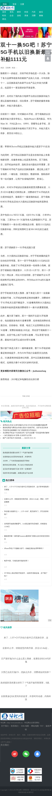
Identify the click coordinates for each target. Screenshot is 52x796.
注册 (22, 4)
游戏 (19, 16)
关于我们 (5, 726)
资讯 (11, 12)
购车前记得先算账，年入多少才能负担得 (18, 465)
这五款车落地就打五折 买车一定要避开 (17, 469)
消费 (34, 16)
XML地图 (25, 726)
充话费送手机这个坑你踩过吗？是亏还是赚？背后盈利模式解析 (26, 433)
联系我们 (15, 726)
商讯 (4, 19)
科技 (26, 12)
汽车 (34, 12)
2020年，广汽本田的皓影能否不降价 (16, 461)
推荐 (5, 555)
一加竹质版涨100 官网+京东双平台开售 (17, 435)
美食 (26, 16)
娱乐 (41, 12)
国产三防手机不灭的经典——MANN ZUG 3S (19, 438)
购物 (41, 16)
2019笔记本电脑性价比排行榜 (25, 379)
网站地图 (35, 726)
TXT (41, 726)
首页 (4, 12)
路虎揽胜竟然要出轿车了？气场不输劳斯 (18, 453)
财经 (19, 12)
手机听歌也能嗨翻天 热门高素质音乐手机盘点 (20, 430)
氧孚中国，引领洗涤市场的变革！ (16, 561)
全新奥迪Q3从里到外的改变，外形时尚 (17, 457)
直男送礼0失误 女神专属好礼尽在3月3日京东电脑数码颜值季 (25, 425)
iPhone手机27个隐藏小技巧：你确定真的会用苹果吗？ (24, 548)
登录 (14, 4)
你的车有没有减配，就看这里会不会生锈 (18, 473)
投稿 (5, 4)
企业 (11, 16)
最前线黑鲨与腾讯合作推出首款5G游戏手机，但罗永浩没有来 (25, 428)
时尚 (4, 16)
